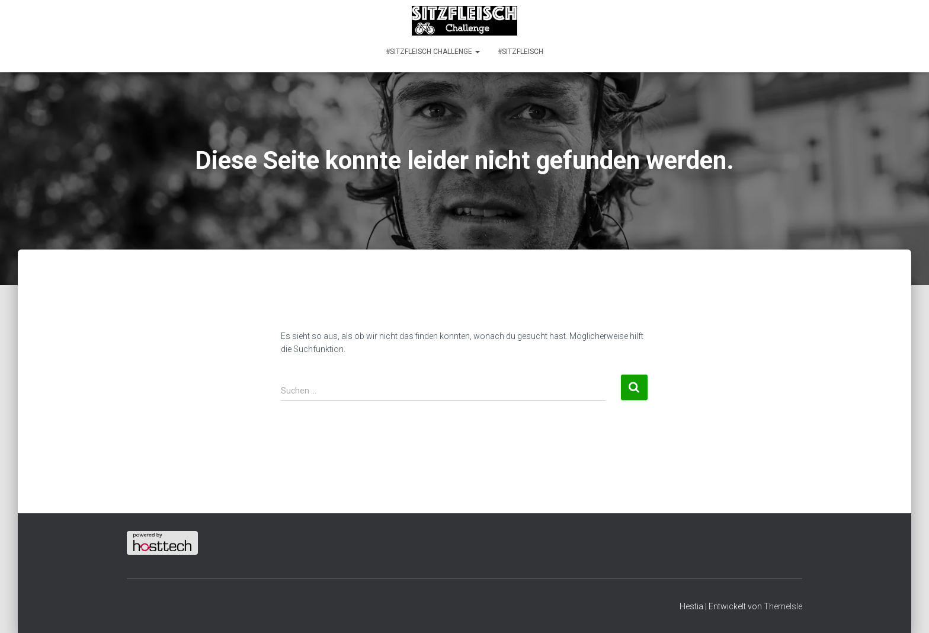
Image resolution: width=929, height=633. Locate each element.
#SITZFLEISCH (520, 51)
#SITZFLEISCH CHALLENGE (433, 51)
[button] (477, 51)
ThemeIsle (783, 606)
